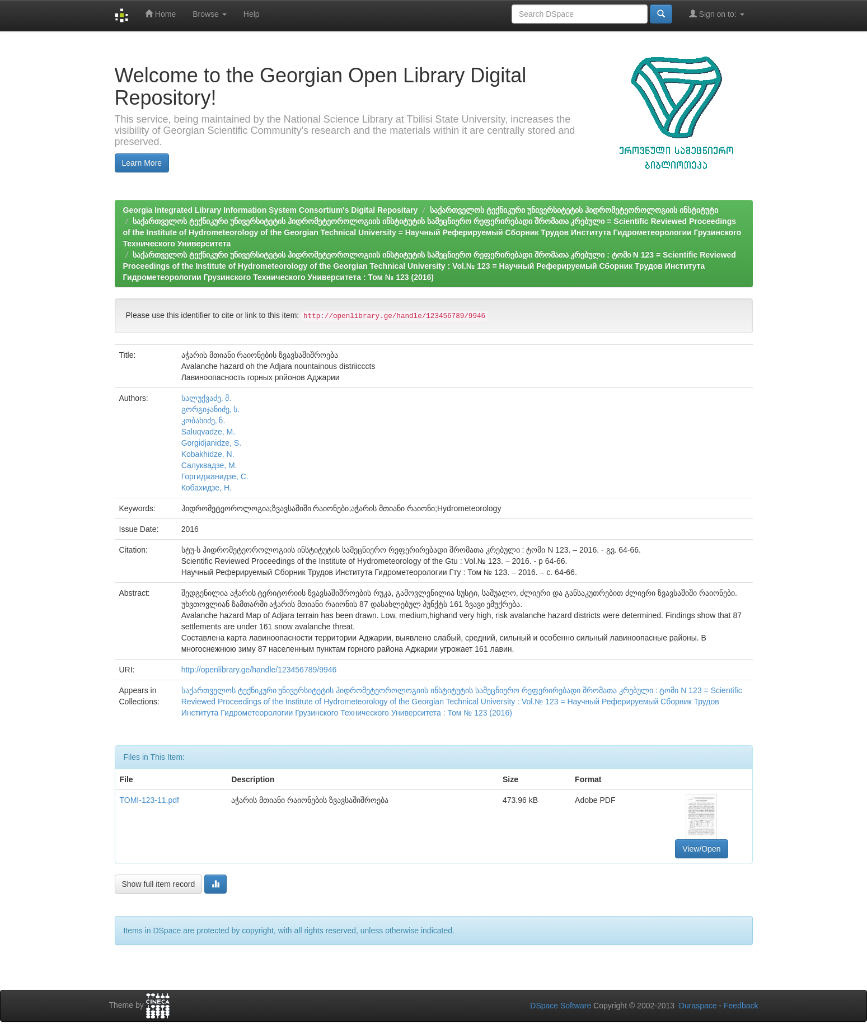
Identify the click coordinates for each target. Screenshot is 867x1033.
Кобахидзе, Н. (206, 487)
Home (160, 13)
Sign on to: (716, 13)
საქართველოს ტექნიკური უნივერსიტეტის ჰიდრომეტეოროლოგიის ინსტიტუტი (574, 209)
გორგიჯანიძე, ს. (210, 409)
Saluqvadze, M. (208, 431)
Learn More (142, 162)
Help (251, 14)
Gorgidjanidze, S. (211, 442)
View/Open (701, 848)
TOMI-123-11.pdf (149, 800)
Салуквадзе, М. (209, 465)
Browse (210, 14)
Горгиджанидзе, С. (215, 476)
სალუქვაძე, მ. (206, 398)
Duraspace (698, 1005)
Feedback (741, 1005)
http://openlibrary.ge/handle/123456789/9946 (259, 669)
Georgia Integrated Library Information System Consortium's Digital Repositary (270, 209)
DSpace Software (560, 1005)
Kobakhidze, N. (208, 454)
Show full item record (158, 884)
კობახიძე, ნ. (203, 420)
